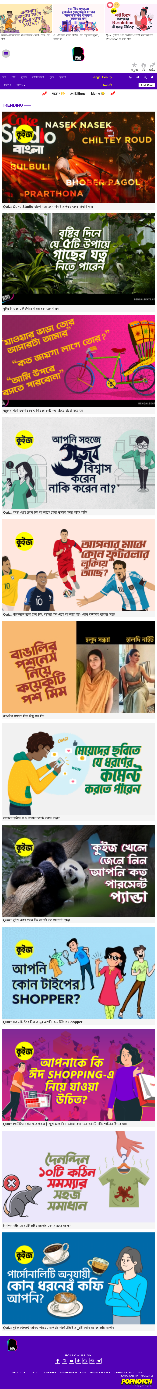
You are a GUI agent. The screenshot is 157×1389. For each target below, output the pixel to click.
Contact (35, 1372)
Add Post (146, 85)
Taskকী (107, 85)
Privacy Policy (100, 1372)
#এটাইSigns (78, 93)
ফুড (52, 77)
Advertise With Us (73, 1372)
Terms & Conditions (128, 1372)
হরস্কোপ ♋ (58, 93)
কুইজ (24, 77)
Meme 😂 (98, 93)
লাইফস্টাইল (38, 77)
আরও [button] (21, 85)
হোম (4, 77)
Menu (6, 53)
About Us (18, 1372)
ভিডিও (7, 85)
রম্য (13, 77)
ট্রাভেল (62, 77)
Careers (50, 1372)
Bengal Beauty (102, 77)
